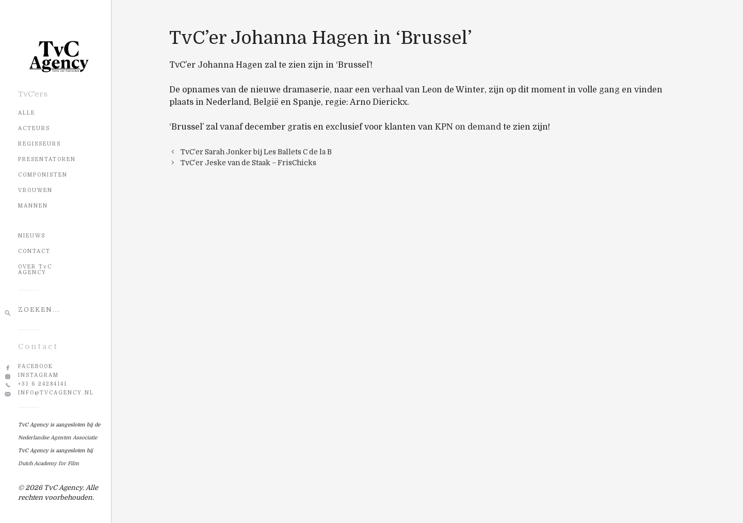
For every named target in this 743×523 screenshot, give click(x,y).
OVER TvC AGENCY (35, 269)
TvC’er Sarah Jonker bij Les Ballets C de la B (256, 152)
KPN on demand (468, 127)
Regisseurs (39, 144)
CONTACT (34, 251)
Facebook (35, 366)
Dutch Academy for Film (48, 463)
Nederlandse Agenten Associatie (57, 437)
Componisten (43, 175)
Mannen (33, 206)
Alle (26, 113)
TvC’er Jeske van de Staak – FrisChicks (248, 163)
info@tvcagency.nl (56, 392)
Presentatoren (47, 159)
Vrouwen (35, 190)
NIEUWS (31, 236)
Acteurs (34, 128)
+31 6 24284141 (42, 384)
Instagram (38, 375)
